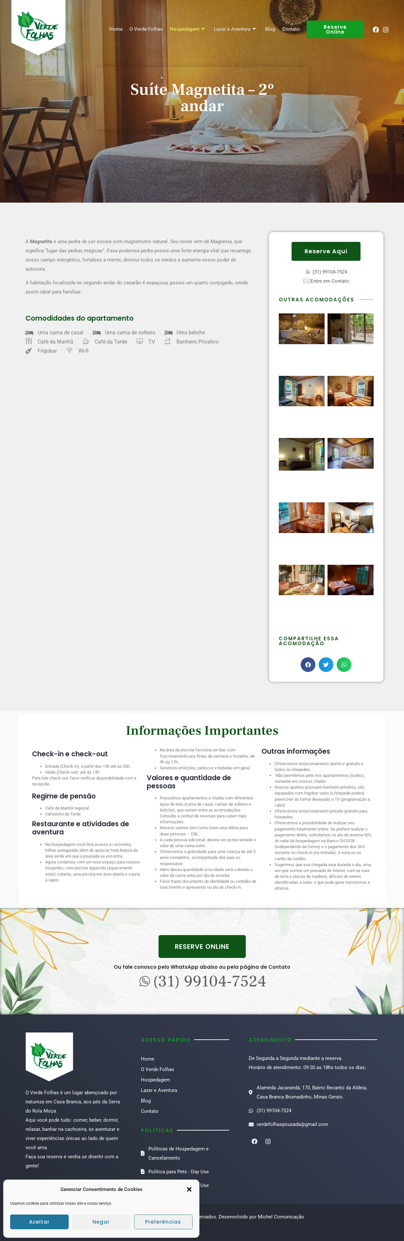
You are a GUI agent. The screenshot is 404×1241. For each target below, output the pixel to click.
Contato (291, 29)
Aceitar (39, 1221)
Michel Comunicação (281, 1217)
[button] (189, 1189)
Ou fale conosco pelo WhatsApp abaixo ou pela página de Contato (202, 967)
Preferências (163, 1221)
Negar (101, 1221)
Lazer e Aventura (236, 29)
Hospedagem (189, 29)
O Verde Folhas (148, 29)
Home (118, 29)
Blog (271, 29)
